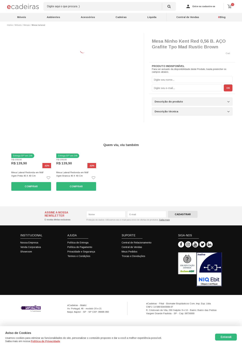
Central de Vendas (187, 17)
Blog (221, 17)
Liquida (151, 17)
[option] (31, 172)
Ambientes (53, 17)
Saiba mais (164, 220)
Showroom (26, 251)
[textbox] (109, 6)
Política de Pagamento (79, 247)
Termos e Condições (78, 256)
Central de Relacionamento (136, 242)
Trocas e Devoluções (133, 256)
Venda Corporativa (30, 247)
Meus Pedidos (129, 251)
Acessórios (88, 17)
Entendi (226, 337)
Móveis (21, 17)
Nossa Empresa (29, 242)
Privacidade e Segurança (81, 251)
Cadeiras (121, 17)
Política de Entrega (77, 242)
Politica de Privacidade (45, 341)
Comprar (31, 186)
